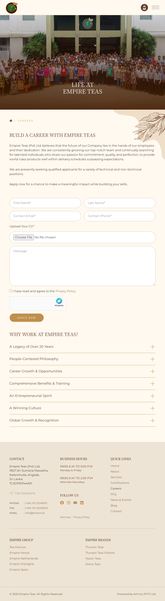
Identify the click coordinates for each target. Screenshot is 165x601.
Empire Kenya (19, 552)
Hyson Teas (93, 558)
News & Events (121, 499)
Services (116, 477)
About (115, 471)
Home (10, 121)
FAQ (114, 494)
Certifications (120, 482)
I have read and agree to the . (44, 291)
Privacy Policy (65, 291)
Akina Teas (92, 564)
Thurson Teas (94, 547)
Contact (116, 511)
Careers (116, 488)
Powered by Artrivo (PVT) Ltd (136, 594)
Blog (114, 505)
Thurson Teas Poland (99, 552)
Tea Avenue (17, 547)
